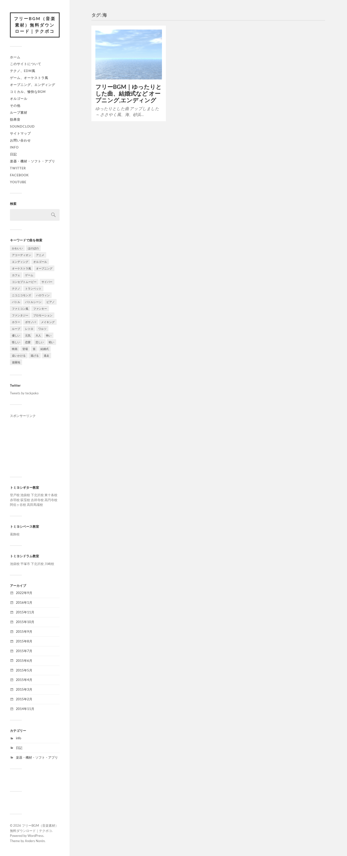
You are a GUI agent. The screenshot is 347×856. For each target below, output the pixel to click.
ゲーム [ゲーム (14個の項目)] (29, 275)
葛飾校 (15, 534)
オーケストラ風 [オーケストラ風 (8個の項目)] (21, 268)
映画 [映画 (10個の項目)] (14, 348)
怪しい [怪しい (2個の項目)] (16, 342)
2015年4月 (24, 680)
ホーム (15, 57)
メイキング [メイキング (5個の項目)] (48, 322)
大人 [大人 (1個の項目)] (38, 335)
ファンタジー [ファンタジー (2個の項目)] (20, 315)
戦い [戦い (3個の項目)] (51, 342)
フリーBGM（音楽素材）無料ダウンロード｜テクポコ (35, 25)
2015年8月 (24, 641)
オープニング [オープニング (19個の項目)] (44, 268)
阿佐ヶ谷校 (18, 505)
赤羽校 (15, 500)
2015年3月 (24, 689)
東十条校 (50, 495)
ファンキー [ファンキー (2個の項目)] (40, 308)
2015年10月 (25, 622)
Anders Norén (35, 841)
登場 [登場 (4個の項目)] (25, 348)
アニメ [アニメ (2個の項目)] (40, 255)
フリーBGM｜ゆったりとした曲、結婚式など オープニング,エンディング (128, 93)
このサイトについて (25, 64)
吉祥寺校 (37, 500)
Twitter (18, 168)
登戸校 (15, 495)
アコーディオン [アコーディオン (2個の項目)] (21, 255)
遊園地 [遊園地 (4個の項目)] (16, 362)
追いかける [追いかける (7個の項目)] (19, 355)
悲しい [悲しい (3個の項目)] (40, 342)
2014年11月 (25, 709)
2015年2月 (24, 699)
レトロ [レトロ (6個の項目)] (29, 328)
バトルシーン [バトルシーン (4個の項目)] (33, 301)
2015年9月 (24, 631)
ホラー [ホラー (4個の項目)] (16, 322)
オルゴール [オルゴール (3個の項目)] (40, 261)
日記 (13, 154)
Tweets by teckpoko (24, 393)
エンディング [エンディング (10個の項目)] (20, 261)
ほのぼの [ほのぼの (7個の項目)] (33, 248)
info (14, 147)
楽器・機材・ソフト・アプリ (32, 161)
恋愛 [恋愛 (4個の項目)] (28, 342)
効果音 (15, 119)
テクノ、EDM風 (22, 71)
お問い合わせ (20, 140)
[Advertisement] (35, 443)
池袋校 (25, 495)
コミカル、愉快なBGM (28, 92)
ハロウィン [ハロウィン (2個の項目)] (43, 295)
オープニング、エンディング (32, 85)
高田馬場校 (35, 505)
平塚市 (25, 564)
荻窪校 (25, 500)
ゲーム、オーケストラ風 (29, 78)
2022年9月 (24, 593)
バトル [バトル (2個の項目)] (16, 301)
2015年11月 (25, 612)
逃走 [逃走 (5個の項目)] (46, 355)
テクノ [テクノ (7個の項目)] (16, 288)
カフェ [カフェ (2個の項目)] (16, 275)
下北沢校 (37, 495)
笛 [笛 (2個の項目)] (34, 348)
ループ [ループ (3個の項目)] (16, 328)
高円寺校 (50, 500)
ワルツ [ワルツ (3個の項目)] (42, 328)
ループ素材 (18, 112)
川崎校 (49, 564)
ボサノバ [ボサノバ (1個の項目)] (30, 322)
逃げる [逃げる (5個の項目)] (35, 355)
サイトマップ (20, 133)
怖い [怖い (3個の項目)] (48, 335)
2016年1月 (24, 602)
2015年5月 (24, 670)
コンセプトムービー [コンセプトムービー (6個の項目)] (24, 281)
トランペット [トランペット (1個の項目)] (33, 288)
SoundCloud (22, 126)
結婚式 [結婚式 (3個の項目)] (44, 348)
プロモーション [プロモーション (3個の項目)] (42, 315)
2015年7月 (24, 651)
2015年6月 (24, 661)
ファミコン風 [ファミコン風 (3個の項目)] (20, 308)
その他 (15, 106)
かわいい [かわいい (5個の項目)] (17, 248)
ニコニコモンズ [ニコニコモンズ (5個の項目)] (21, 295)
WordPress (35, 836)
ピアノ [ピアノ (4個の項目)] (50, 301)
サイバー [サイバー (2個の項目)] (46, 281)
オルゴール (18, 99)
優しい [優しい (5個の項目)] (16, 335)
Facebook (19, 175)
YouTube (18, 182)
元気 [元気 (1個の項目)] (28, 335)
